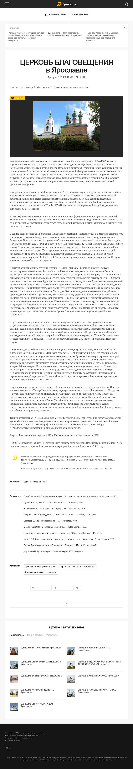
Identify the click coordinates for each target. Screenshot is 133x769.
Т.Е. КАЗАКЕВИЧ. (68, 77)
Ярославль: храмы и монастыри (40, 572)
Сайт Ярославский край (35, 482)
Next (124, 28)
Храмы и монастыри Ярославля (40, 567)
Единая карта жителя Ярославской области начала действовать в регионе (64, 34)
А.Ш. (82, 77)
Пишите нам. (27, 463)
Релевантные (17, 635)
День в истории (35, 635)
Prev (119, 28)
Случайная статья (57, 15)
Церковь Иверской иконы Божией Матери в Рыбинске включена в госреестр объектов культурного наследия (102, 37)
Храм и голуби (37, 551)
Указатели (51, 635)
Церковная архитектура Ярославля (77, 567)
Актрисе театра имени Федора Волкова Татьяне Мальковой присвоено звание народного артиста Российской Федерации (26, 37)
